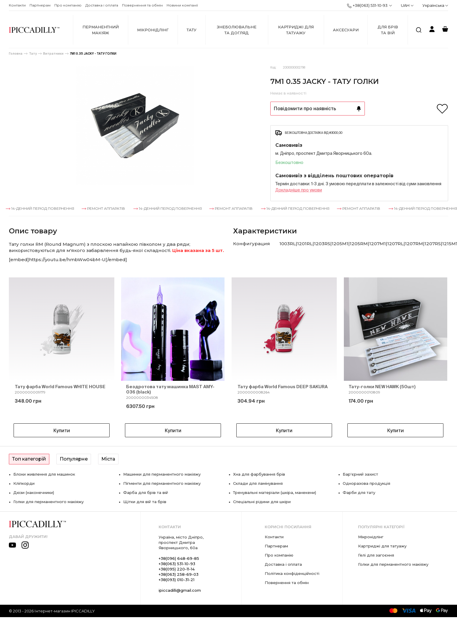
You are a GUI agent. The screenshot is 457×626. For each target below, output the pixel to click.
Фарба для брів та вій (145, 492)
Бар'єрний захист (360, 474)
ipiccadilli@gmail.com (180, 590)
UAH (407, 5)
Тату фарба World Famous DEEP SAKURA (283, 386)
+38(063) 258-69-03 (179, 574)
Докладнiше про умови (298, 190)
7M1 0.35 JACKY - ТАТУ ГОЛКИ (93, 53)
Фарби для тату (359, 492)
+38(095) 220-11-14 (177, 569)
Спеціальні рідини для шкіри (262, 501)
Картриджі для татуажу (296, 30)
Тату (191, 29)
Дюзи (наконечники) (33, 492)
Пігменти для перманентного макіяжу (162, 483)
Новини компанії (182, 5)
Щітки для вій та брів (144, 501)
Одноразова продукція (366, 483)
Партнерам (40, 5)
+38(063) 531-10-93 (367, 5)
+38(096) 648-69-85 (179, 558)
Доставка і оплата (101, 5)
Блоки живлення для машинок (44, 474)
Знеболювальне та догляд (236, 30)
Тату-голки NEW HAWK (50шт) (382, 386)
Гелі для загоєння (376, 555)
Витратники (53, 53)
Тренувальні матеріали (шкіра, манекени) (274, 492)
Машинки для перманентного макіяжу (162, 474)
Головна (15, 53)
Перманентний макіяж (100, 30)
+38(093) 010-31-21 (176, 579)
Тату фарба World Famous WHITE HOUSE (60, 386)
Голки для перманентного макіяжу (48, 501)
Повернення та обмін (142, 5)
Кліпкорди (24, 483)
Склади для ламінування (258, 483)
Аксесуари (346, 29)
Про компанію (68, 5)
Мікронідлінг (153, 29)
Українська (435, 5)
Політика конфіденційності (292, 573)
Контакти (17, 5)
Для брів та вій (388, 30)
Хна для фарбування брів (259, 474)
